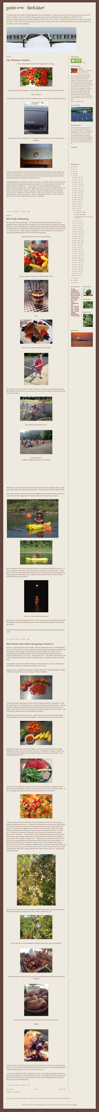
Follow (83, 62)
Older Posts (62, 1089)
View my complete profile (77, 101)
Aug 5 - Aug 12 (78, 199)
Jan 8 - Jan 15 (77, 273)
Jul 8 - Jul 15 (77, 208)
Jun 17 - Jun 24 (78, 223)
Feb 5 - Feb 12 (78, 264)
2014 (74, 171)
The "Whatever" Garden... (18, 60)
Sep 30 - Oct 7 (78, 188)
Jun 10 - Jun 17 (78, 225)
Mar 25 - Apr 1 (78, 249)
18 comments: (22, 211)
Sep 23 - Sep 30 (78, 190)
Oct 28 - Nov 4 (78, 182)
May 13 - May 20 (78, 234)
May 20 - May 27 (78, 232)
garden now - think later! (25, 8)
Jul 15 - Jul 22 (77, 206)
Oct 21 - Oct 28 (78, 184)
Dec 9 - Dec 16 (78, 179)
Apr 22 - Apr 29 (78, 240)
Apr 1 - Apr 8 (77, 247)
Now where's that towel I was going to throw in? (30, 644)
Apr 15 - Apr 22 (78, 242)
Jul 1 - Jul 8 (77, 210)
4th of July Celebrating (17, 218)
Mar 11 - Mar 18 (78, 253)
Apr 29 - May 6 (78, 238)
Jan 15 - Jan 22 (78, 271)
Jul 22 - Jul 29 (77, 204)
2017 (74, 167)
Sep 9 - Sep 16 (78, 193)
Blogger (75, 1105)
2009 (74, 282)
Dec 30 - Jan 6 (78, 177)
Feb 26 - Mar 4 (78, 258)
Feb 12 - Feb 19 (78, 262)
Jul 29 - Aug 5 (77, 201)
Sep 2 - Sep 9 (77, 195)
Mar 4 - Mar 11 (78, 256)
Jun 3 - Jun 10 (77, 227)
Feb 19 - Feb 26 (78, 260)
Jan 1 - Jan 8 (77, 275)
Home (36, 1089)
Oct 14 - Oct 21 (78, 186)
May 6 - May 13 (78, 236)
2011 (74, 278)
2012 (74, 175)
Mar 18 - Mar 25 (78, 251)
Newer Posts (10, 1089)
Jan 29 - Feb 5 (77, 266)
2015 (74, 169)
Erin (81, 69)
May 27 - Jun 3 (78, 229)
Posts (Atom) (16, 1092)
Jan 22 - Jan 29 (78, 269)
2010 (74, 280)
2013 (74, 173)
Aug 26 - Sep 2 (78, 197)
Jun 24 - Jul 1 (77, 221)
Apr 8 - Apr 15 (77, 245)
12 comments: (22, 639)
